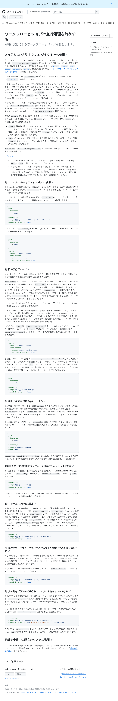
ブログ (73, 692)
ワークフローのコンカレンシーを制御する (98, 23)
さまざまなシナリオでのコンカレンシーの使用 (36, 54)
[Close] (111, 3)
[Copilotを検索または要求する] (76, 12)
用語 (23, 692)
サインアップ (16, 17)
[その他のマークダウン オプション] (111, 36)
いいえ (20, 674)
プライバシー (31, 692)
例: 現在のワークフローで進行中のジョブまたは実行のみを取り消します (41, 550)
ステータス (42, 692)
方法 (21, 23)
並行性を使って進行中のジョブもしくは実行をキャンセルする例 (39, 466)
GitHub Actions (11, 23)
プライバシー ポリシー (12, 678)
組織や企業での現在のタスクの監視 (29, 639)
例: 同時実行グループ (17, 269)
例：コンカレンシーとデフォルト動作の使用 (29, 182)
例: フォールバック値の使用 (20, 503)
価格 (49, 692)
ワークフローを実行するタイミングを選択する (64, 23)
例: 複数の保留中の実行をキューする (25, 401)
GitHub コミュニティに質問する (73, 674)
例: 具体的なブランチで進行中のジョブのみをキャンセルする (38, 591)
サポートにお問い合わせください (73, 677)
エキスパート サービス (61, 692)
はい (9, 674)
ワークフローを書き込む (35, 23)
